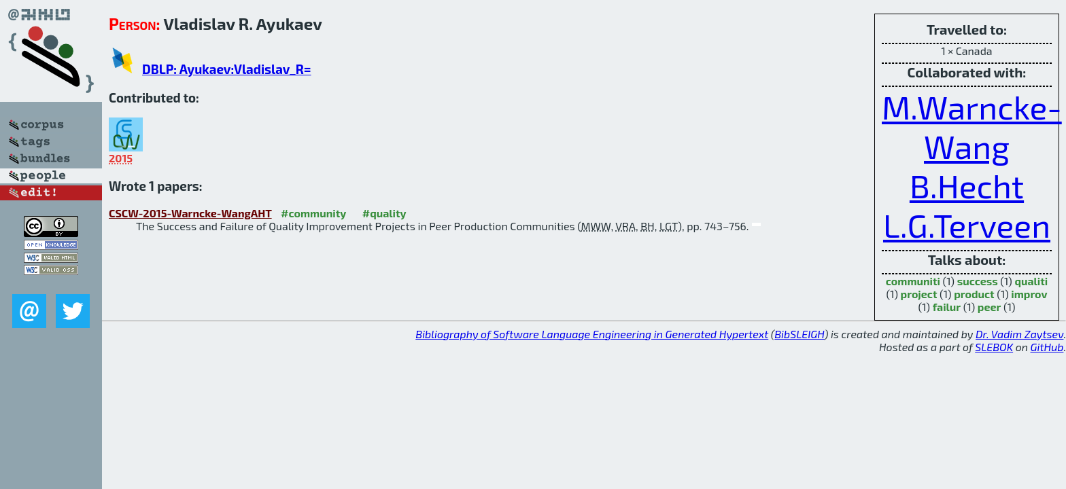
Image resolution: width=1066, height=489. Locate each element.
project (919, 293)
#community (313, 212)
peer (989, 306)
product (974, 293)
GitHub (1047, 346)
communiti (913, 280)
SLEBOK (994, 346)
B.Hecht (967, 185)
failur (947, 306)
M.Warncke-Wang (972, 126)
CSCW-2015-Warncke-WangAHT (190, 212)
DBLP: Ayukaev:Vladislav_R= (226, 69)
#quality (384, 212)
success (977, 280)
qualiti (1031, 280)
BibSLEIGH (799, 333)
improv (1029, 293)
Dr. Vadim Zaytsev (1019, 333)
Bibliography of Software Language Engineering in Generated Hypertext (591, 333)
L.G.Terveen (966, 224)
